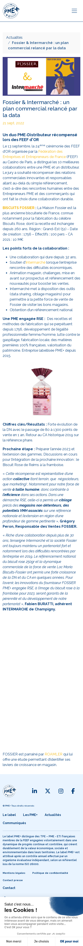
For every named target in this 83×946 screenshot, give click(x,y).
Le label (9, 815)
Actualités (14, 37)
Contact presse (13, 880)
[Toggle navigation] (74, 11)
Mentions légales (14, 873)
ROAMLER (53, 754)
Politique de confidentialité (50, 873)
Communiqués (14, 823)
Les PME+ (30, 815)
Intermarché (35, 262)
